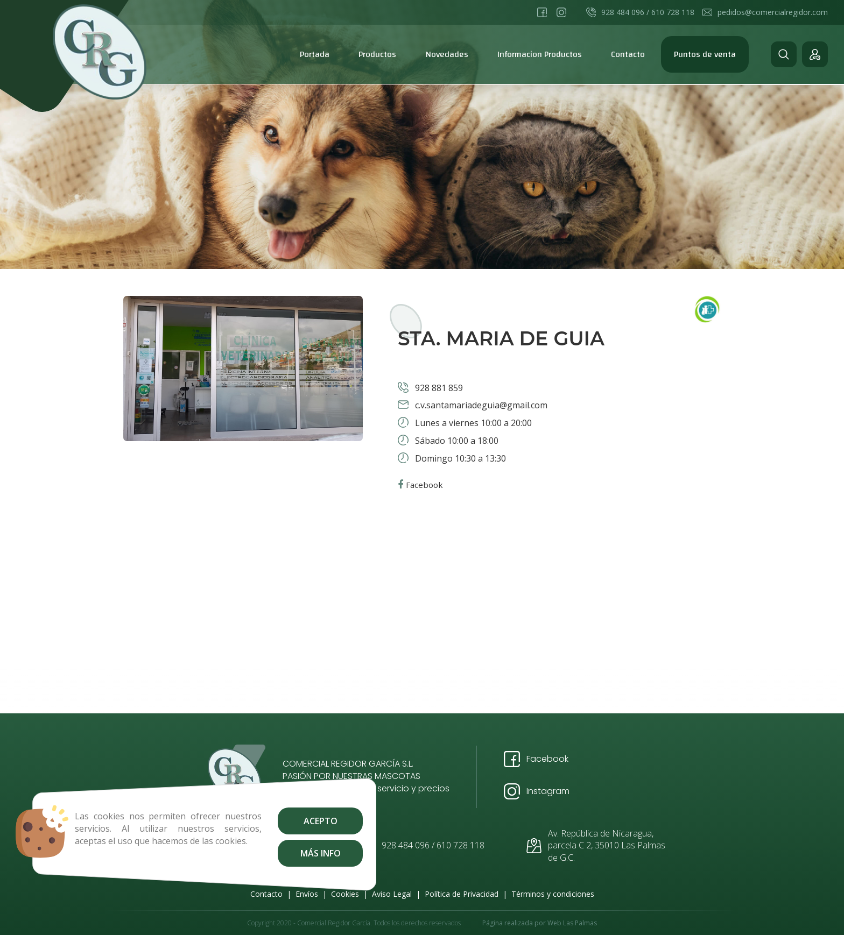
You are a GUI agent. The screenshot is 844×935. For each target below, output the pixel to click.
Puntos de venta (705, 54)
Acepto (307, 821)
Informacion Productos (539, 54)
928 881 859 (438, 388)
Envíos (307, 894)
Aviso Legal (392, 894)
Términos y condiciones (552, 894)
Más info (307, 853)
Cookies (345, 894)
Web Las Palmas (572, 922)
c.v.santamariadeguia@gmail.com (480, 405)
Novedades (446, 54)
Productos (377, 54)
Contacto (628, 54)
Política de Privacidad (461, 894)
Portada (314, 54)
